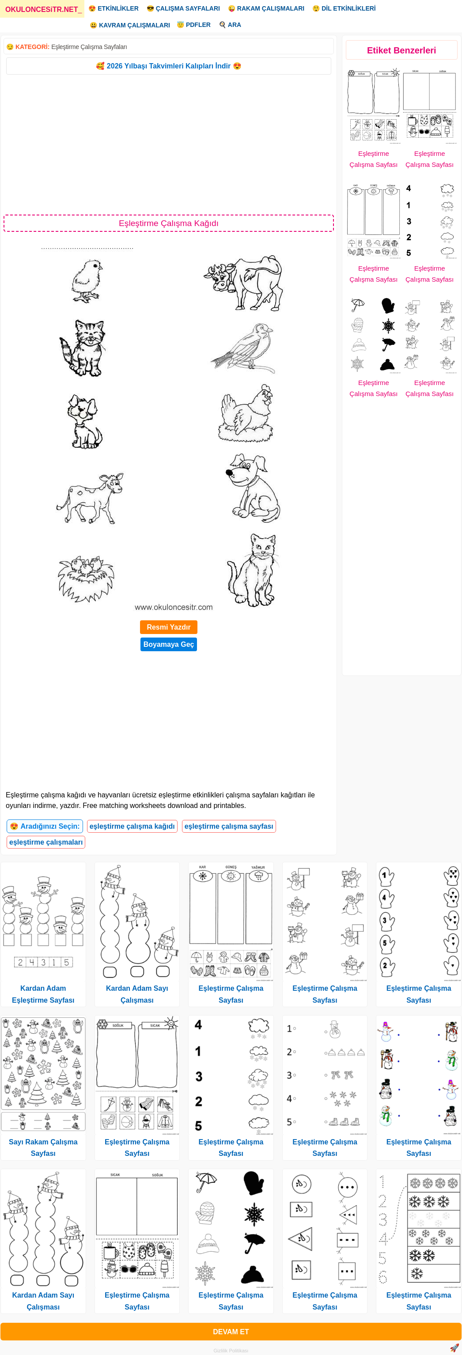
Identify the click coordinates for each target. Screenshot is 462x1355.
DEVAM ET (231, 1332)
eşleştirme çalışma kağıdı (132, 826)
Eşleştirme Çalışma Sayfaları (89, 46)
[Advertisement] (169, 144)
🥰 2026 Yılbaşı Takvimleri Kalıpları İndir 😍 (168, 66)
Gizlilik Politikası (231, 1350)
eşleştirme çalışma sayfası (229, 826)
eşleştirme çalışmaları (46, 842)
